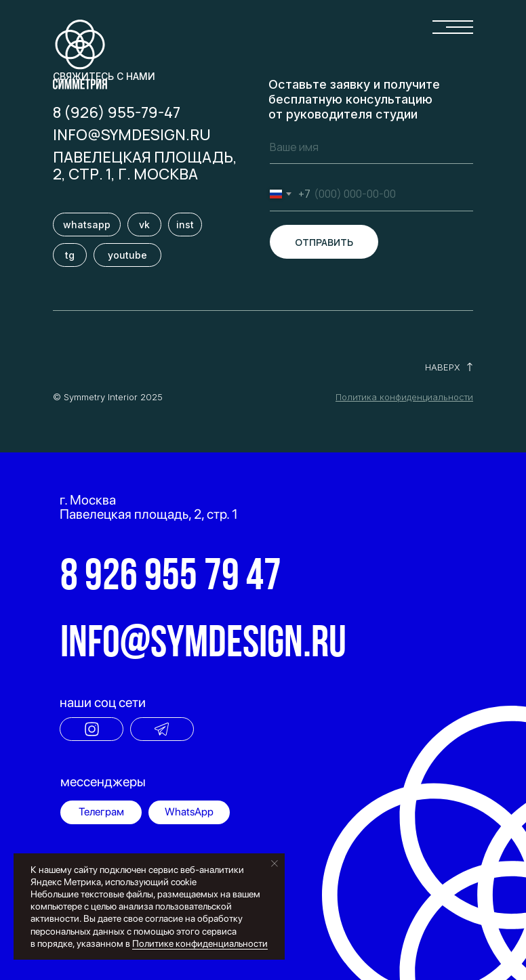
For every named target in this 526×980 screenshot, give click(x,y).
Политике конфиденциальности (200, 943)
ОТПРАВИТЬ (324, 242)
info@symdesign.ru (132, 135)
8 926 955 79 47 (170, 578)
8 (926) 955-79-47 (116, 112)
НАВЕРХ (442, 367)
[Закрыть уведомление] (274, 863)
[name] (371, 147)
